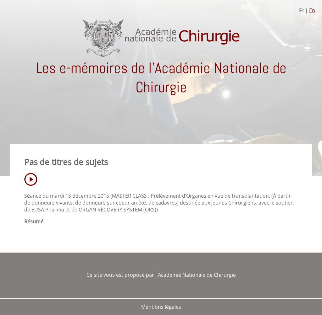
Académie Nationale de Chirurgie (197, 274)
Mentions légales (161, 306)
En (312, 10)
